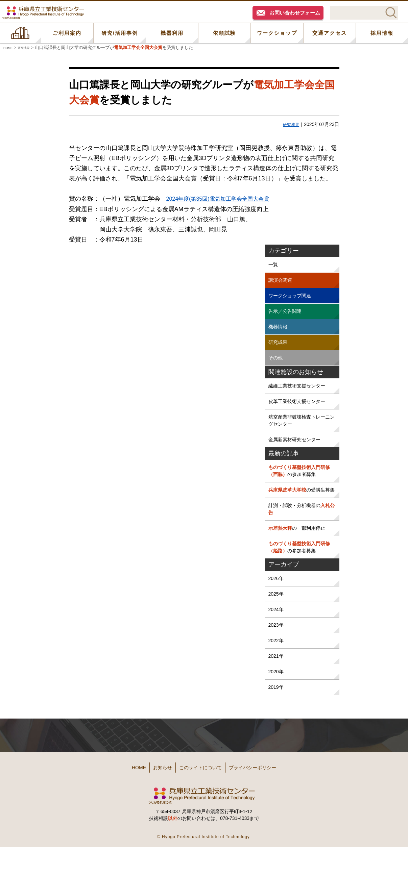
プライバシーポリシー (268, 801)
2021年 (277, 690)
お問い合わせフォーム (294, 13)
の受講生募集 (300, 508)
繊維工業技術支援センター (300, 393)
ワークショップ (277, 33)
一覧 (273, 265)
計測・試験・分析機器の (300, 533)
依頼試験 (224, 33)
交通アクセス (329, 33)
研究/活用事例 (119, 33)
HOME (20, 33)
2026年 (277, 607)
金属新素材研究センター (298, 451)
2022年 (277, 673)
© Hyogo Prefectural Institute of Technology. (204, 868)
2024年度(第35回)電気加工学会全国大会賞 (224, 198)
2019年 (277, 723)
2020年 (277, 706)
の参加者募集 (300, 484)
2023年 (277, 656)
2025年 (277, 623)
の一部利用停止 (300, 553)
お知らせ (154, 801)
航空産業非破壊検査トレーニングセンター (300, 430)
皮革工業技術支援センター (300, 409)
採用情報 (381, 33)
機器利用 (172, 33)
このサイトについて (202, 801)
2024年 (277, 640)
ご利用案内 (67, 33)
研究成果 (289, 124)
